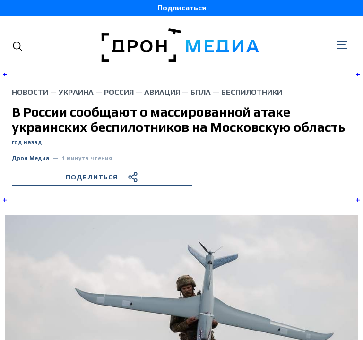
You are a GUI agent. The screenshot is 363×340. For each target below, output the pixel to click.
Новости (30, 92)
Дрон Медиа (31, 158)
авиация (162, 92)
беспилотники (251, 92)
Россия (119, 92)
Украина (76, 92)
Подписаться (181, 7)
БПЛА (200, 92)
